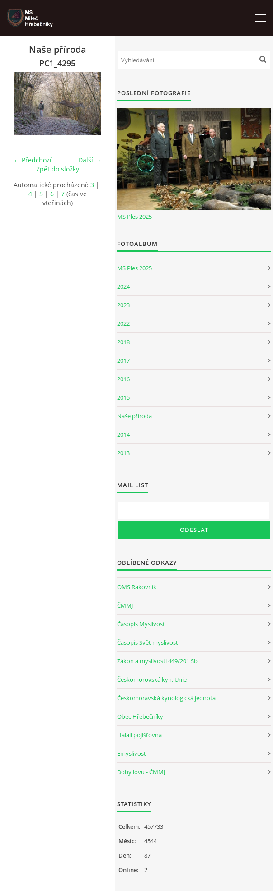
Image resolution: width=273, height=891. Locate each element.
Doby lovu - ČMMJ (141, 772)
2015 (123, 397)
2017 (123, 360)
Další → (89, 160)
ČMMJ (125, 605)
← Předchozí (33, 160)
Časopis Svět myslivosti (148, 642)
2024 (123, 286)
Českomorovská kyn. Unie (152, 679)
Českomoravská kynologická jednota (166, 698)
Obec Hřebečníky (140, 716)
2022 (123, 323)
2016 (123, 379)
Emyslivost (131, 753)
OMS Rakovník (136, 587)
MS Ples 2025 (134, 216)
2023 (123, 305)
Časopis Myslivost (141, 624)
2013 (123, 453)
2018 (123, 342)
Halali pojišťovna (139, 735)
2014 (123, 434)
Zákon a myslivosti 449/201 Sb (157, 661)
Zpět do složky (57, 169)
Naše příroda (134, 416)
